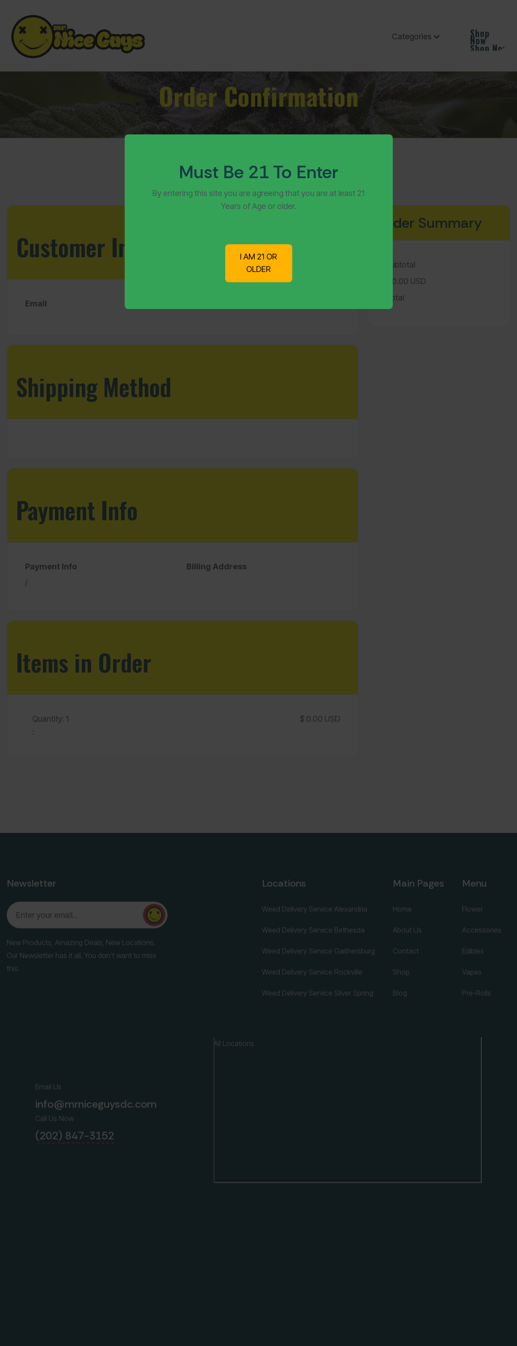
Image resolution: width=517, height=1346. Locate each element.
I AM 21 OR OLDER (258, 263)
